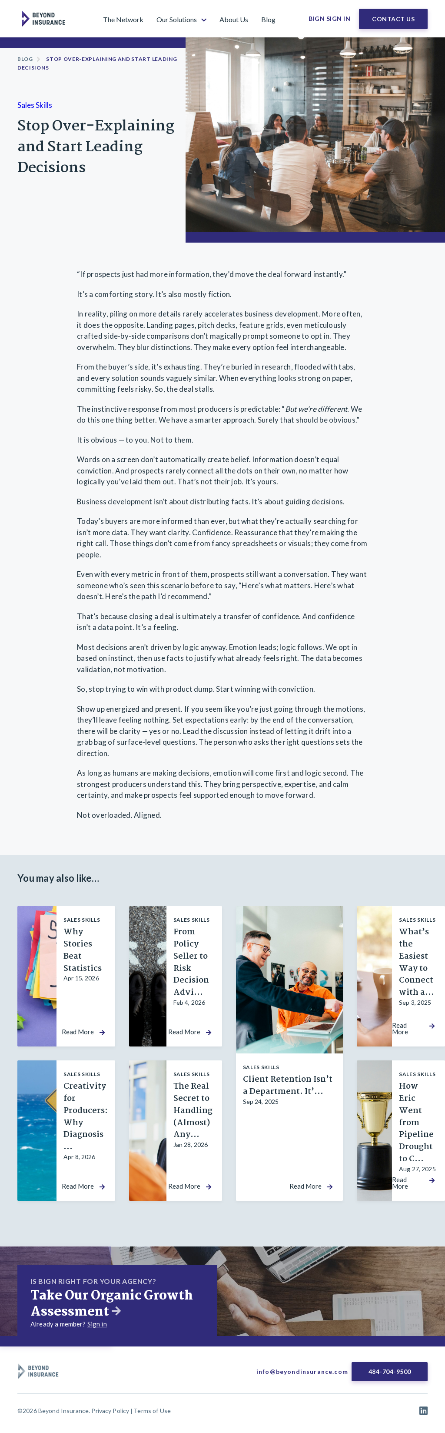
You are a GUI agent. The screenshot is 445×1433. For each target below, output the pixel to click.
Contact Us (393, 19)
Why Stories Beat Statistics (82, 950)
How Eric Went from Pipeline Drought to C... (416, 1123)
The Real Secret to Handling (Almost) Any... (193, 1111)
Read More (78, 1032)
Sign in (97, 1324)
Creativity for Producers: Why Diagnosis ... (85, 1116)
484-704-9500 (390, 1371)
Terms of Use (152, 1410)
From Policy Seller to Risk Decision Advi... (191, 962)
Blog (25, 59)
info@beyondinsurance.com (302, 1371)
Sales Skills (34, 105)
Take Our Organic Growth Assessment (111, 1304)
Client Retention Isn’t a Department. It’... (287, 1085)
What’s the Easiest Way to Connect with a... (416, 962)
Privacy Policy (110, 1410)
